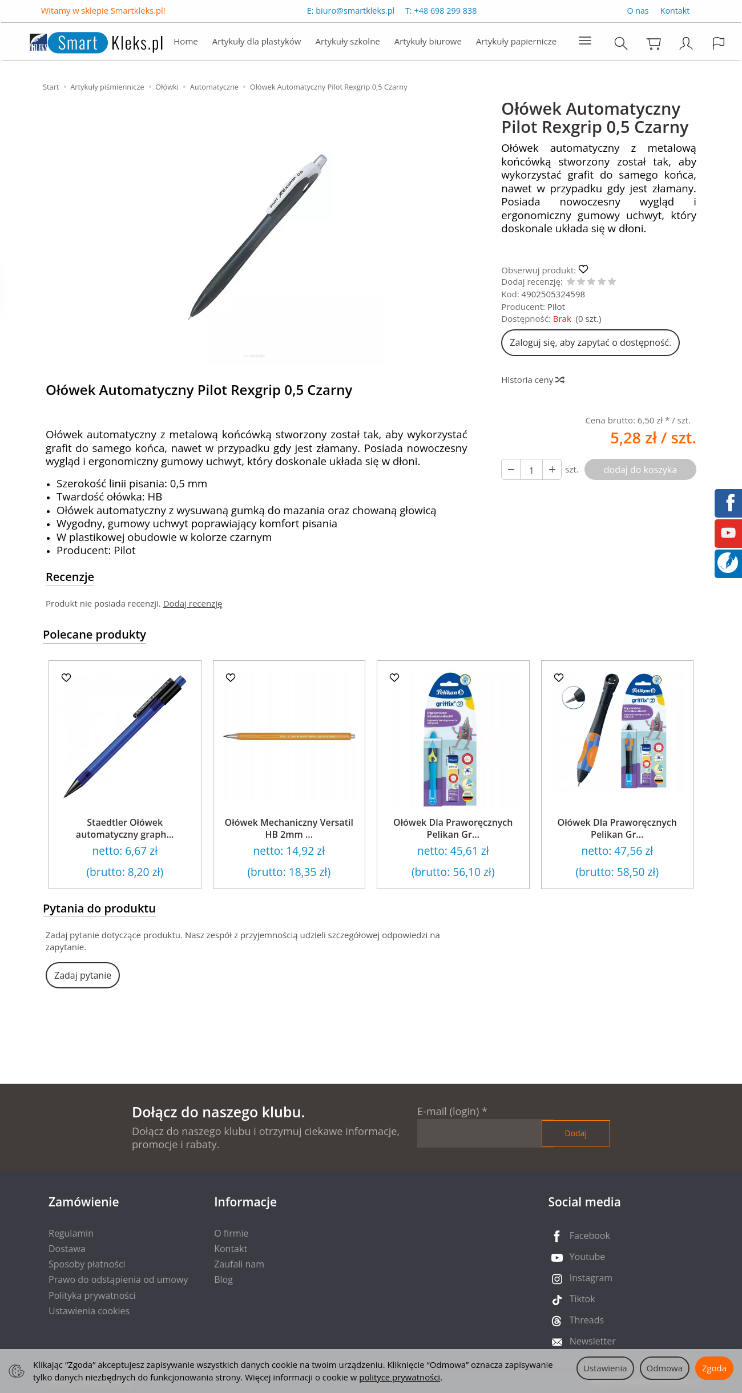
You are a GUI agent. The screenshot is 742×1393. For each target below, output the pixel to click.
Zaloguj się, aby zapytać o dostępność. (590, 342)
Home (185, 43)
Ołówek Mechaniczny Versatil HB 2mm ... (289, 828)
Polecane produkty (94, 634)
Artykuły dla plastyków (256, 43)
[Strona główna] (84, 42)
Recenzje (70, 576)
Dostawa (67, 1248)
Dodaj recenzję (193, 603)
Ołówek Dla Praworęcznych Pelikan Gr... (453, 828)
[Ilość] (531, 470)
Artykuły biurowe (428, 43)
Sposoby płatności (87, 1264)
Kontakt (675, 12)
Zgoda (714, 1368)
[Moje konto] (687, 45)
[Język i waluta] (719, 45)
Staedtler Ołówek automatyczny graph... (125, 828)
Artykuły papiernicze (516, 43)
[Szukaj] (622, 45)
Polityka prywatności (92, 1295)
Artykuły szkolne (348, 43)
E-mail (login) (448, 1111)
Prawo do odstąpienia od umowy (118, 1279)
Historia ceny (532, 379)
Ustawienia (605, 1368)
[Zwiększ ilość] (511, 470)
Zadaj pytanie (82, 975)
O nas (637, 12)
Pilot (556, 306)
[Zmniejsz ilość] (552, 470)
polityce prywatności (399, 1377)
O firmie (231, 1233)
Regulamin (71, 1233)
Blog (223, 1279)
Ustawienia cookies (89, 1311)
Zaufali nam (239, 1264)
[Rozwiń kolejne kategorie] (585, 43)
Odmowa (665, 1368)
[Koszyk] (654, 45)
